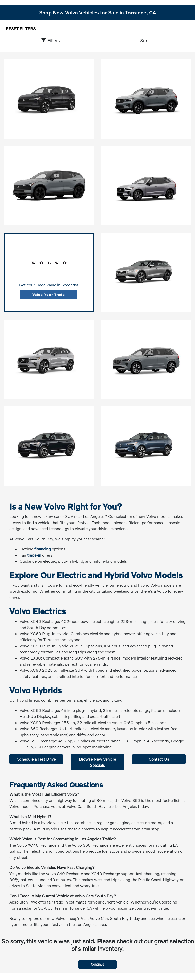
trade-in (34, 555)
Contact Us (159, 759)
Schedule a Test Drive (36, 759)
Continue (97, 964)
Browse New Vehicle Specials (97, 762)
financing (42, 548)
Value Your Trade (48, 295)
